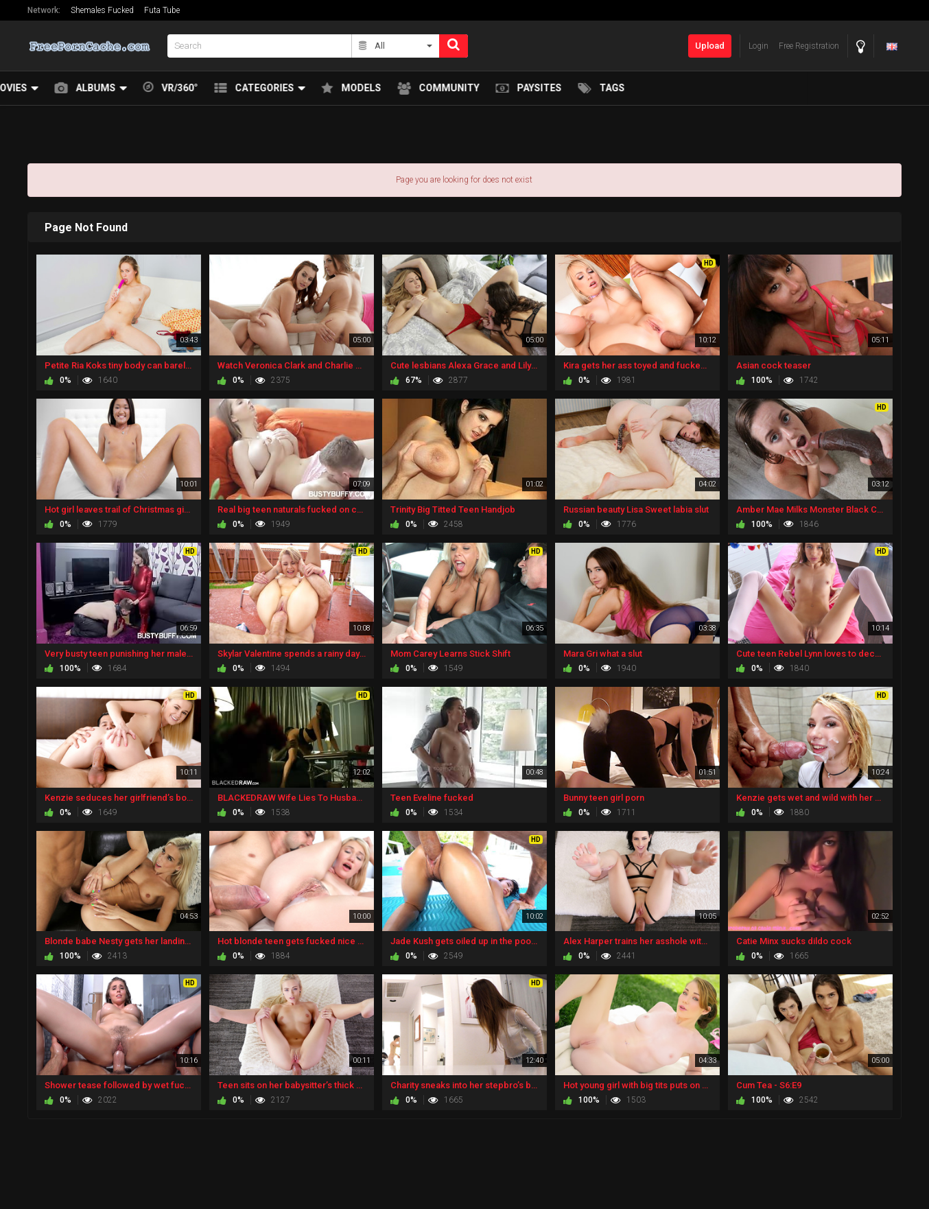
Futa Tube (162, 10)
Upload (710, 45)
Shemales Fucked (102, 10)
